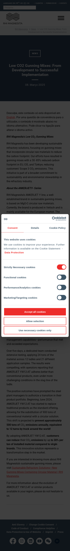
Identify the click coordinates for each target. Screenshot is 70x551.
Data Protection (14, 252)
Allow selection (35, 321)
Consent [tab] (13, 227)
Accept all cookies (35, 311)
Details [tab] (35, 227)
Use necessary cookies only (35, 330)
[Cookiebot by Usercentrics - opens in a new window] (52, 219)
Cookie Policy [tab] (57, 227)
